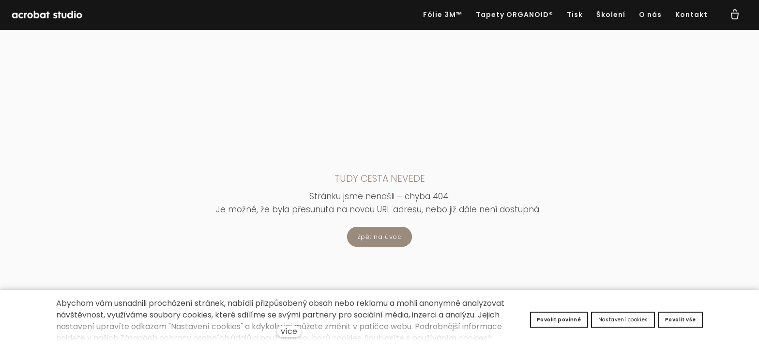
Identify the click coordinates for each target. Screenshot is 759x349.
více (289, 331)
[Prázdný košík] (734, 15)
